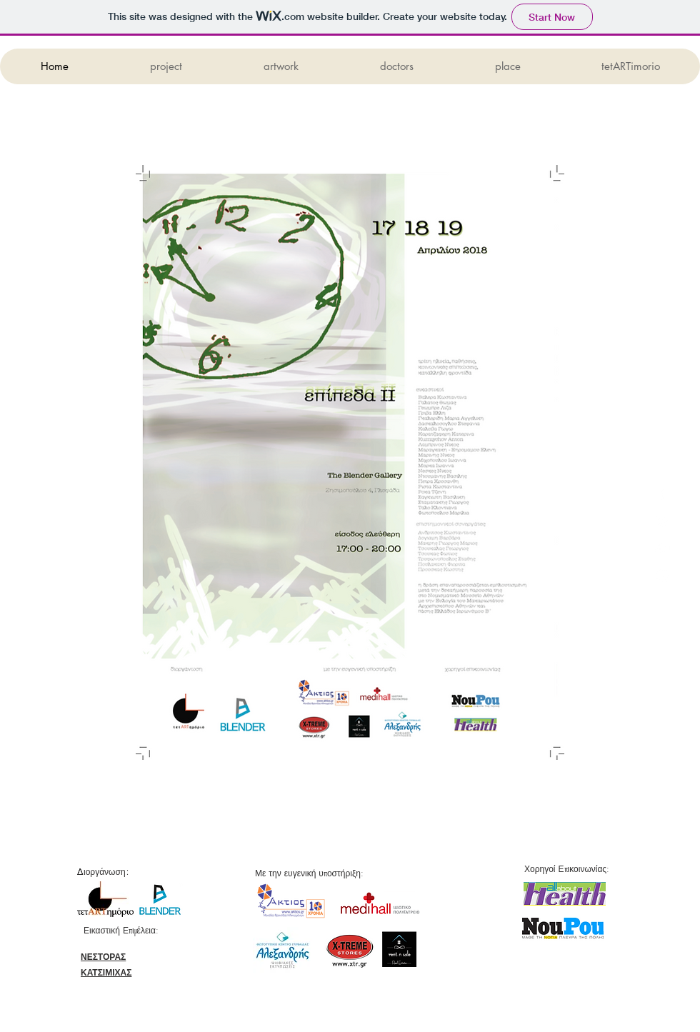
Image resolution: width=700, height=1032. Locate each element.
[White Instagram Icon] (662, 576)
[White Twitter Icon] (662, 520)
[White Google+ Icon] (662, 548)
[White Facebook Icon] (662, 492)
